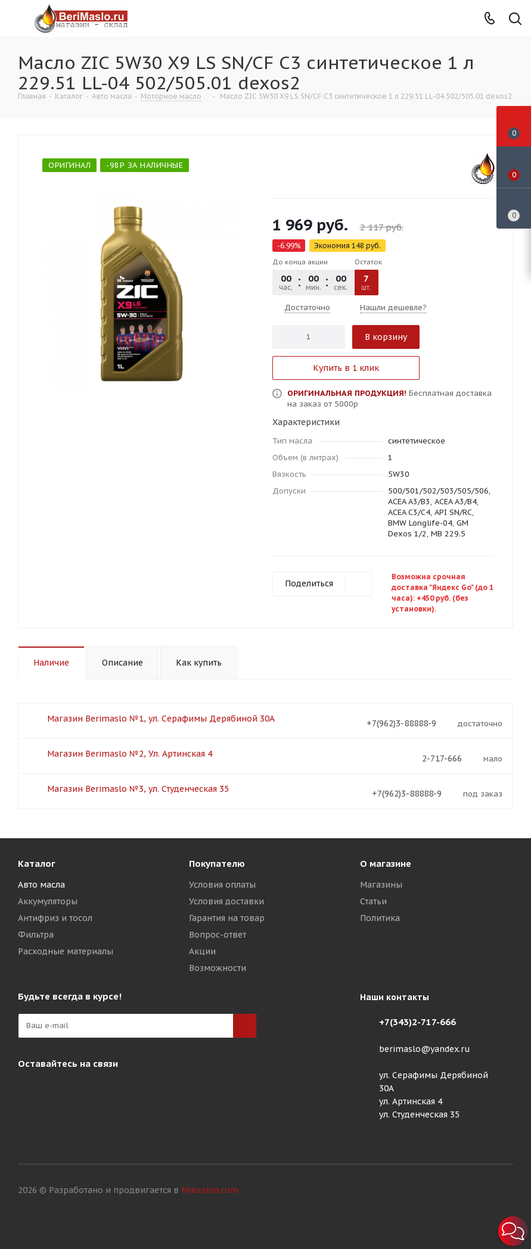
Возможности (217, 968)
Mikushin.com (209, 1190)
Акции (202, 951)
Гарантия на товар (227, 918)
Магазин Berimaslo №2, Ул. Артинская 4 (129, 753)
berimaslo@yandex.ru (424, 1049)
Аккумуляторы (47, 901)
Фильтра (36, 934)
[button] (513, 1231)
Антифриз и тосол (55, 918)
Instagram (30, 1091)
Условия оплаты (222, 884)
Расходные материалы (65, 951)
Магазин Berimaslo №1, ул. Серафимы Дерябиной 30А (161, 718)
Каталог (36, 863)
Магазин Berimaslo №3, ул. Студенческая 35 (138, 788)
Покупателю (217, 863)
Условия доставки (226, 901)
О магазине (385, 863)
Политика (380, 918)
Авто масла (41, 884)
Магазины (381, 884)
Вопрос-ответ (217, 934)
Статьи (373, 901)
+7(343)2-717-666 (417, 1022)
